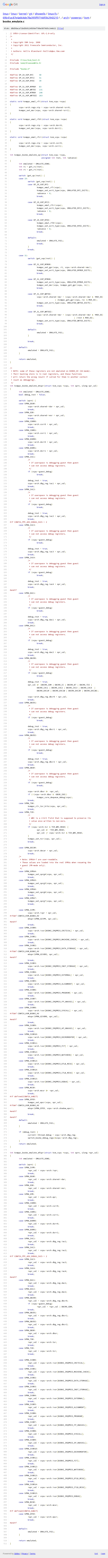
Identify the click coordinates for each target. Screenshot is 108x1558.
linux (6, 13)
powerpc (76, 17)
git (30, 13)
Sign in (102, 4)
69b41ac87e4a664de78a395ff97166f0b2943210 (30, 17)
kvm (86, 17)
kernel (23, 13)
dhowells (40, 13)
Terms (32, 1553)
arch (66, 17)
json (103, 1553)
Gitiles (17, 1553)
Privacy (24, 1553)
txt (96, 1553)
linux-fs (52, 13)
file (60, 28)
